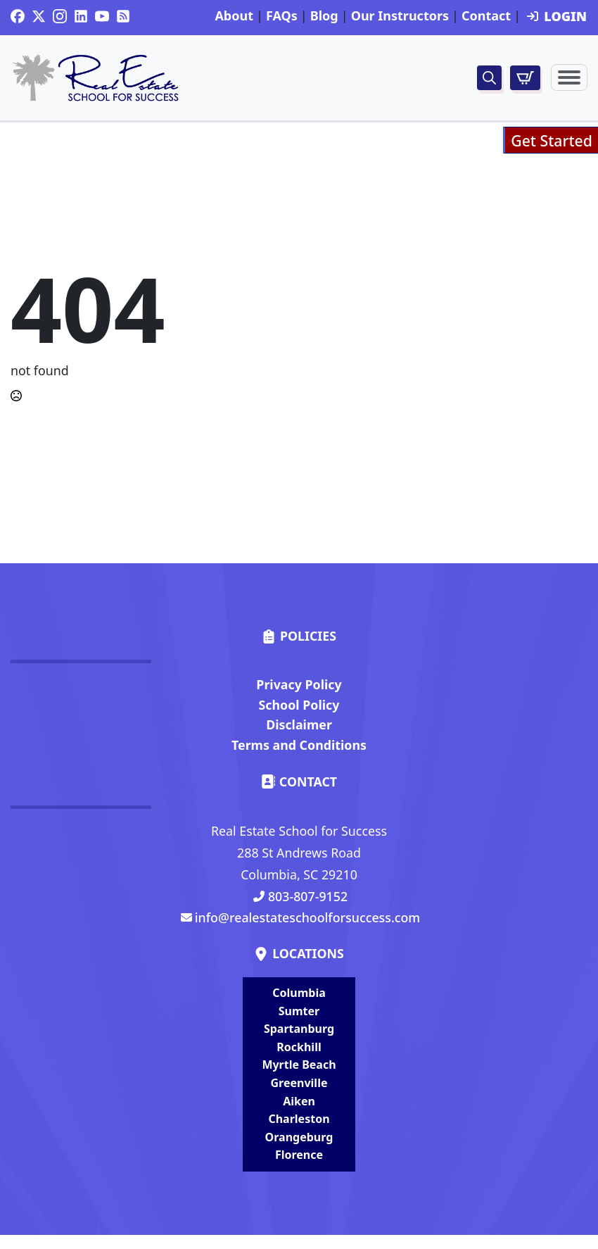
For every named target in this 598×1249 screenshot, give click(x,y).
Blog (324, 16)
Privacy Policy (298, 684)
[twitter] (39, 16)
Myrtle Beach (299, 1064)
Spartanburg (299, 1028)
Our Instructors (400, 16)
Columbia (299, 992)
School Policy (299, 704)
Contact (486, 16)
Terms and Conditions (299, 744)
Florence (299, 1154)
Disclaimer (299, 724)
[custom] (18, 16)
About (234, 16)
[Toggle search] (489, 77)
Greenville (299, 1083)
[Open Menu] (569, 77)
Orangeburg (299, 1137)
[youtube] (102, 16)
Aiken (299, 1101)
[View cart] (525, 77)
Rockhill (298, 1047)
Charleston (298, 1118)
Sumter (299, 1011)
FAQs (282, 16)
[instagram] (60, 16)
